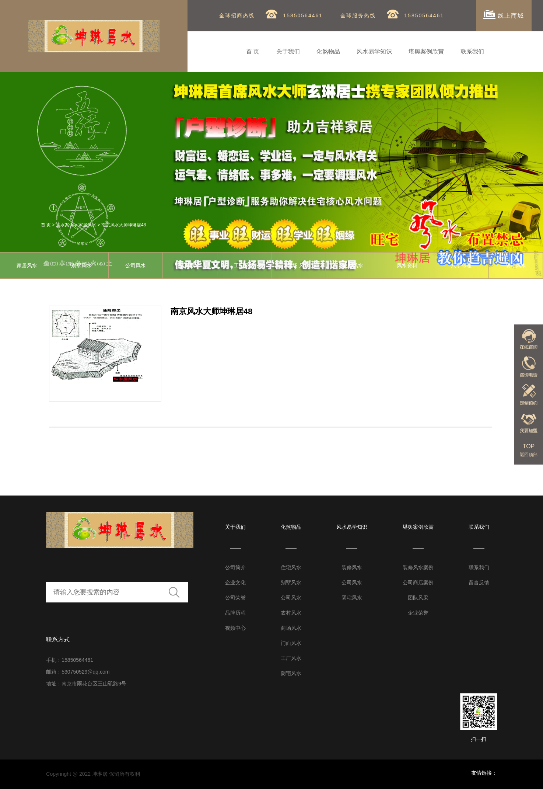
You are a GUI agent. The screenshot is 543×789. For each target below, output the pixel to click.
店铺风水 (189, 265)
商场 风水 (298, 265)
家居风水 (87, 224)
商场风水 (291, 628)
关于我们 (288, 51)
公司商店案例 (418, 582)
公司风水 (135, 265)
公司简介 (235, 567)
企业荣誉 (418, 613)
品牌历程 (235, 613)
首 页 (252, 51)
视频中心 (235, 628)
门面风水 (291, 643)
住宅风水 (291, 567)
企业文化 (235, 582)
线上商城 (503, 14)
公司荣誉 (235, 598)
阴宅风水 (291, 673)
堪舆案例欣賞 (426, 51)
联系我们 (472, 51)
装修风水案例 (418, 567)
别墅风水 (81, 265)
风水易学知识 (374, 51)
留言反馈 (479, 582)
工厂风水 (244, 265)
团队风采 (418, 598)
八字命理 (461, 265)
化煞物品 (328, 51)
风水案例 (65, 224)
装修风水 (351, 567)
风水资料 (407, 265)
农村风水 (353, 265)
